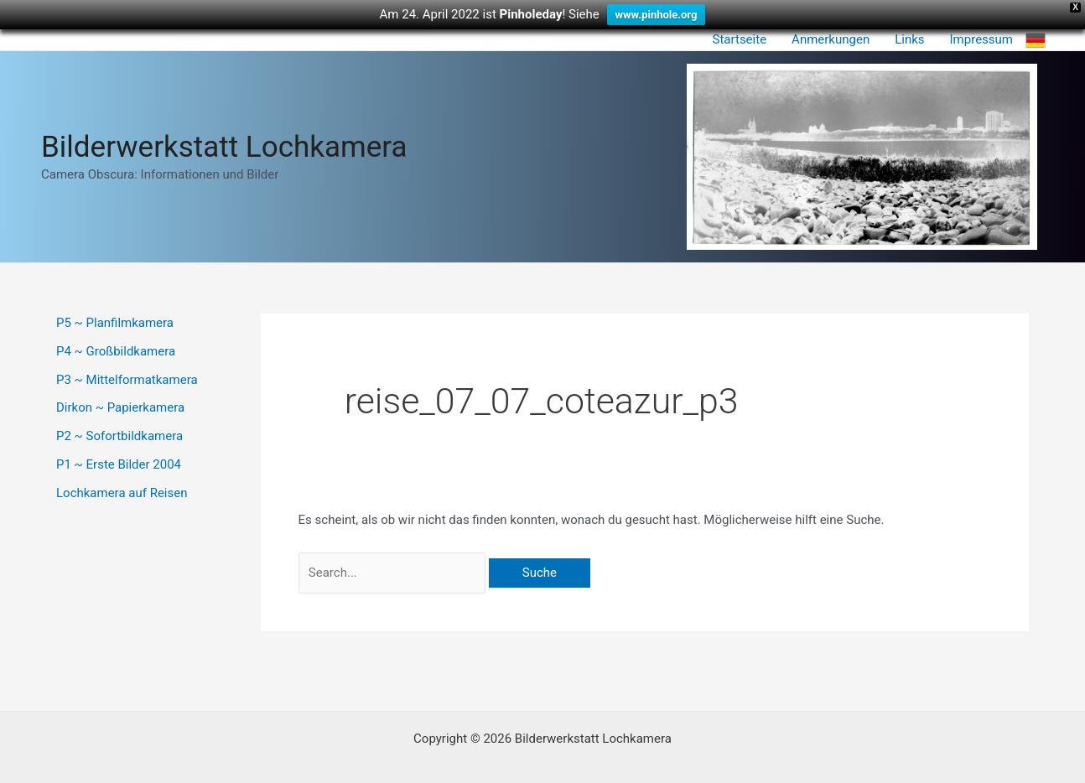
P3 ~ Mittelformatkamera (127, 379)
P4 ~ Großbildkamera (115, 351)
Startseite (740, 39)
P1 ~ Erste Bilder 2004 (118, 464)
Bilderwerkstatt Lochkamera (224, 147)
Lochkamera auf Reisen (121, 492)
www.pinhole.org (656, 14)
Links (909, 39)
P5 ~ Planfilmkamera (115, 322)
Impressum (981, 39)
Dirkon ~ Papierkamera (120, 407)
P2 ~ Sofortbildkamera (119, 435)
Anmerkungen (831, 39)
